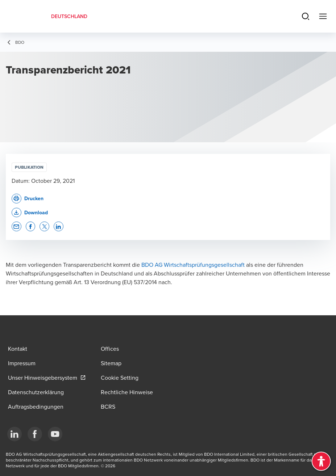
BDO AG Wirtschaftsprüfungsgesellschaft (193, 265)
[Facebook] (34, 434)
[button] (30, 213)
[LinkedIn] (14, 434)
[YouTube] (55, 434)
